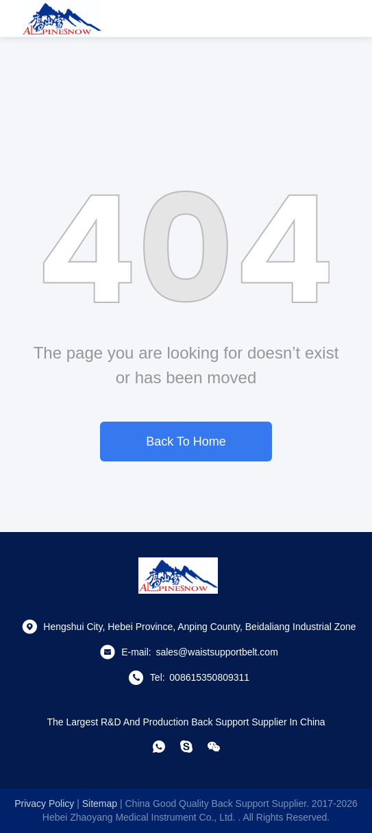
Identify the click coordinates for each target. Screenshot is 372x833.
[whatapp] (159, 746)
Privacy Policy (44, 803)
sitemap (99, 803)
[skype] (186, 746)
